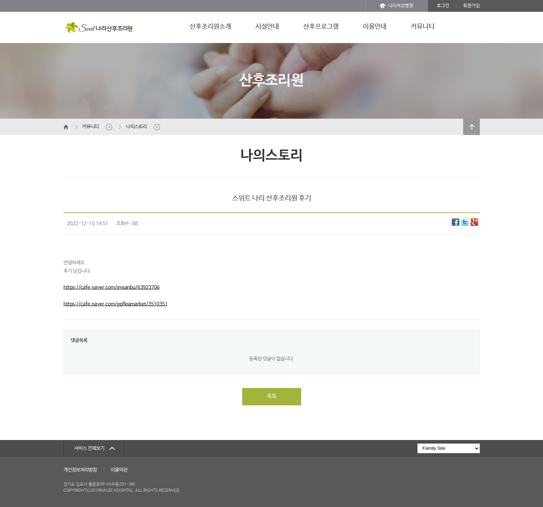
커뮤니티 (422, 27)
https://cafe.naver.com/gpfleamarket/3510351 (115, 304)
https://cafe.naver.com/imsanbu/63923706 (111, 287)
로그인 (443, 5)
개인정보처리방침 (80, 470)
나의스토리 (136, 126)
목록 (272, 396)
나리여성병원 (396, 6)
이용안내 (375, 27)
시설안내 (267, 27)
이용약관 (119, 470)
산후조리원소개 (210, 27)
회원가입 (471, 5)
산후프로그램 (321, 27)
